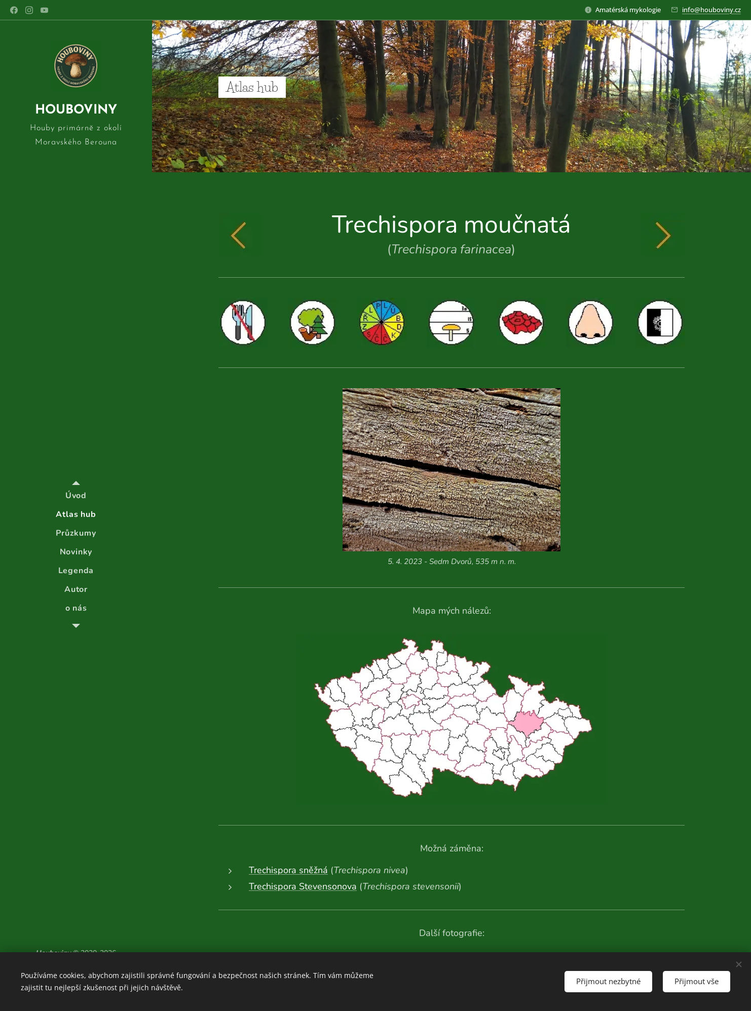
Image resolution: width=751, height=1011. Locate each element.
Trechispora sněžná (288, 870)
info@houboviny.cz (711, 9)
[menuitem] (76, 496)
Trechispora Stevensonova (303, 886)
